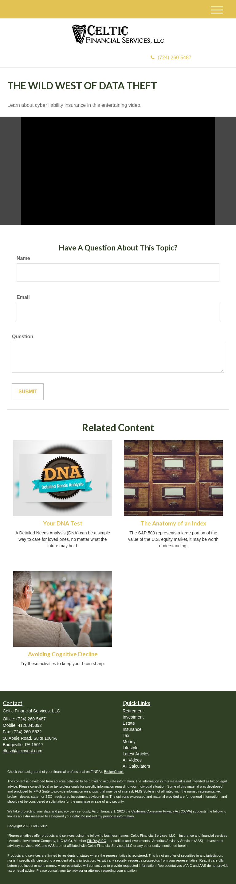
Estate (129, 723)
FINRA (92, 841)
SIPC (102, 841)
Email (23, 297)
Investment (133, 717)
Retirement (133, 710)
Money (129, 741)
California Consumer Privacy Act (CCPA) (161, 811)
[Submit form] (28, 391)
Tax (126, 735)
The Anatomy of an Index (173, 523)
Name (23, 258)
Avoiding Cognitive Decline (63, 654)
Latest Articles (136, 753)
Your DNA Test (62, 523)
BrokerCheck (114, 772)
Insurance (132, 729)
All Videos (132, 760)
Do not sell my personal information (107, 816)
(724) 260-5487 (171, 57)
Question (22, 336)
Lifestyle (130, 747)
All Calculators (136, 766)
